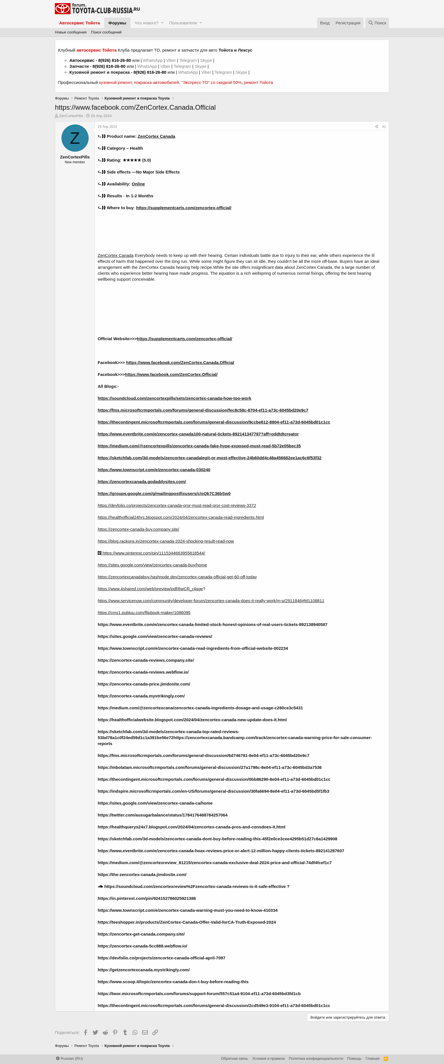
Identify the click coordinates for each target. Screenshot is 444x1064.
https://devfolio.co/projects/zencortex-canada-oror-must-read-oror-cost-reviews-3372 (177, 505)
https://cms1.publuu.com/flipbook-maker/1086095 (144, 612)
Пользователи (183, 22)
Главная (372, 1058)
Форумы (117, 22)
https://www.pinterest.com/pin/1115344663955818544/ (151, 553)
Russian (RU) (69, 1058)
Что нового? (147, 22)
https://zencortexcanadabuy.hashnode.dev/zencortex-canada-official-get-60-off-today (177, 576)
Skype (206, 60)
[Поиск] (377, 23)
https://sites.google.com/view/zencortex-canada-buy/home (152, 564)
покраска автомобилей (156, 82)
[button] (162, 23)
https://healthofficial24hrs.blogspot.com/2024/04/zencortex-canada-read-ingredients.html (181, 517)
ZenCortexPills (71, 116)
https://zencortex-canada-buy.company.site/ (138, 529)
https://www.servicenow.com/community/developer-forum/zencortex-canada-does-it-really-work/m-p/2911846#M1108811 (211, 600)
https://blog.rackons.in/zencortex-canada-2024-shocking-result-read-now (166, 541)
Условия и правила (268, 1058)
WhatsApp (153, 60)
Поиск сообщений (106, 32)
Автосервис (82, 60)
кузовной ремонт (115, 82)
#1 (384, 127)
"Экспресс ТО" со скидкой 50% (211, 82)
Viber (171, 60)
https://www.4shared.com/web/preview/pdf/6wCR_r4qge (150, 588)
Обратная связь (234, 1058)
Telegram (188, 60)
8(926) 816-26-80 (114, 60)
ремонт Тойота (258, 82)
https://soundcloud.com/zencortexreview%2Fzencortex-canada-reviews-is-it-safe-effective (192, 886)
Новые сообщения (71, 32)
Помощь (354, 1058)
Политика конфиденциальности (316, 1058)
